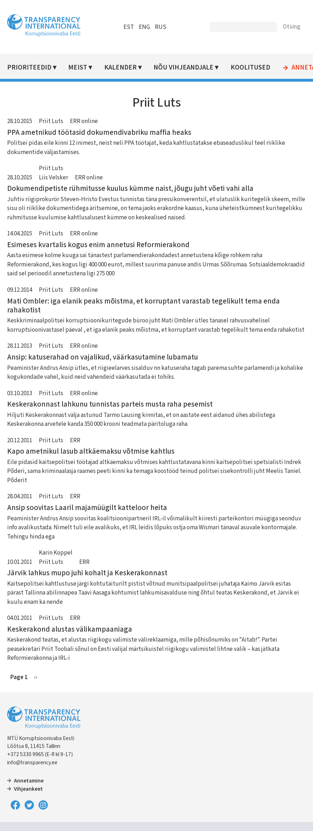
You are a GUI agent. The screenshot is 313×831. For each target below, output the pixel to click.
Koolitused (250, 67)
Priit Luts (51, 121)
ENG (144, 27)
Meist (77, 67)
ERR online (84, 121)
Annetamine (29, 780)
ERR (75, 440)
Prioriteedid (29, 67)
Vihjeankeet (28, 788)
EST (128, 27)
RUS (160, 27)
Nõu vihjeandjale (183, 67)
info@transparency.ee (32, 762)
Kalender (120, 67)
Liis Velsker (53, 178)
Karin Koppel (55, 553)
